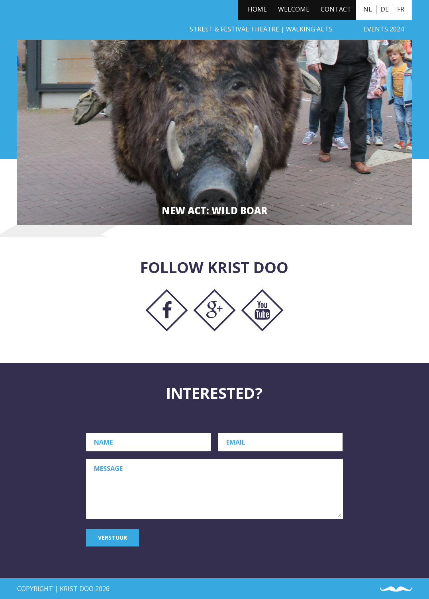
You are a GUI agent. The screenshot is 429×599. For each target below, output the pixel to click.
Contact (336, 9)
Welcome (294, 9)
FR (400, 9)
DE (384, 9)
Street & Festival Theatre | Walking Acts (261, 29)
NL (367, 9)
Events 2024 (384, 29)
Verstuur (112, 537)
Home (257, 9)
